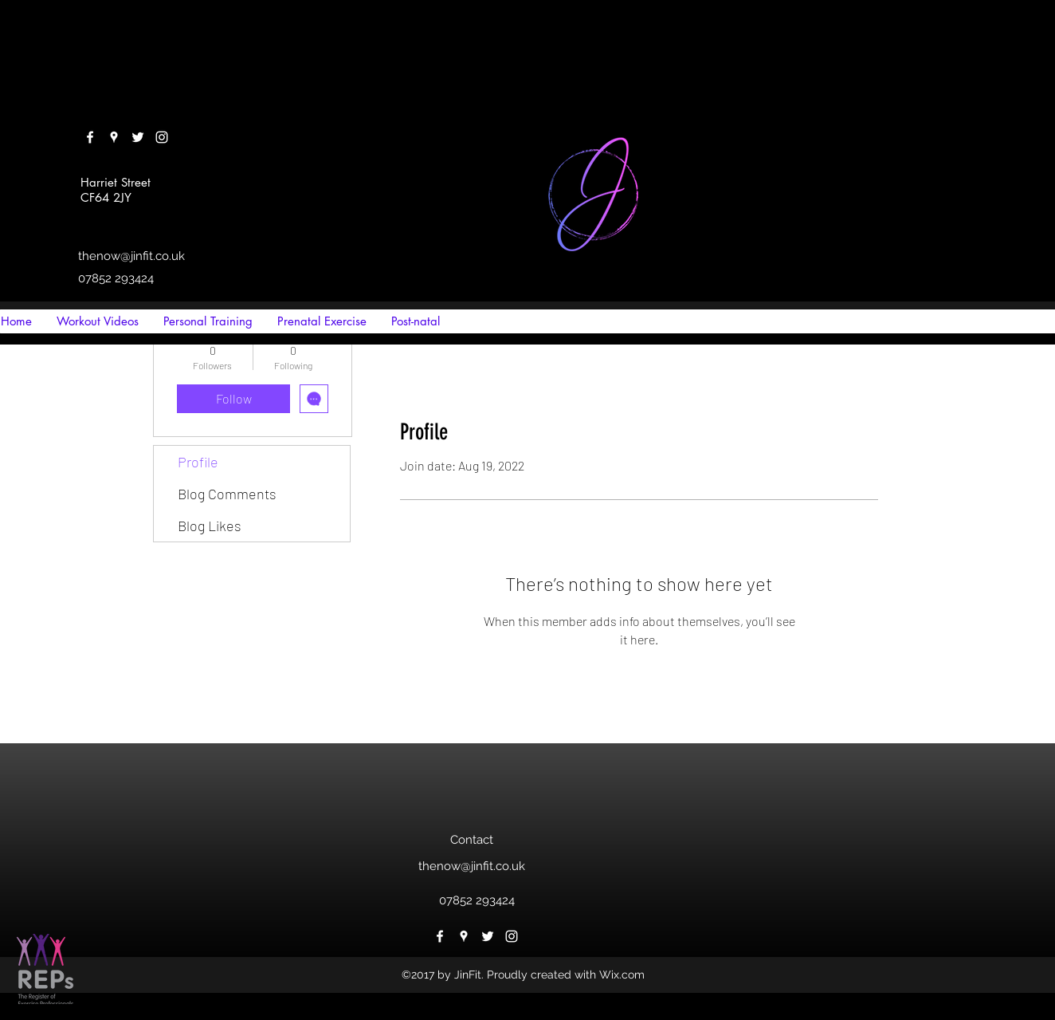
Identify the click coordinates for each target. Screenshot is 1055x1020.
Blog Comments (227, 493)
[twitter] (138, 137)
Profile (198, 462)
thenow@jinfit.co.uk (131, 256)
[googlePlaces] (114, 137)
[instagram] (162, 137)
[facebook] (90, 137)
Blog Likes (209, 525)
